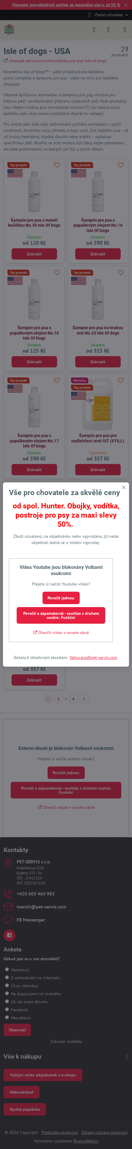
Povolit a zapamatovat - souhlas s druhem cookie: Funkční (61, 615)
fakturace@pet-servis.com (93, 657)
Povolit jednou (61, 598)
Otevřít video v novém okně (61, 632)
